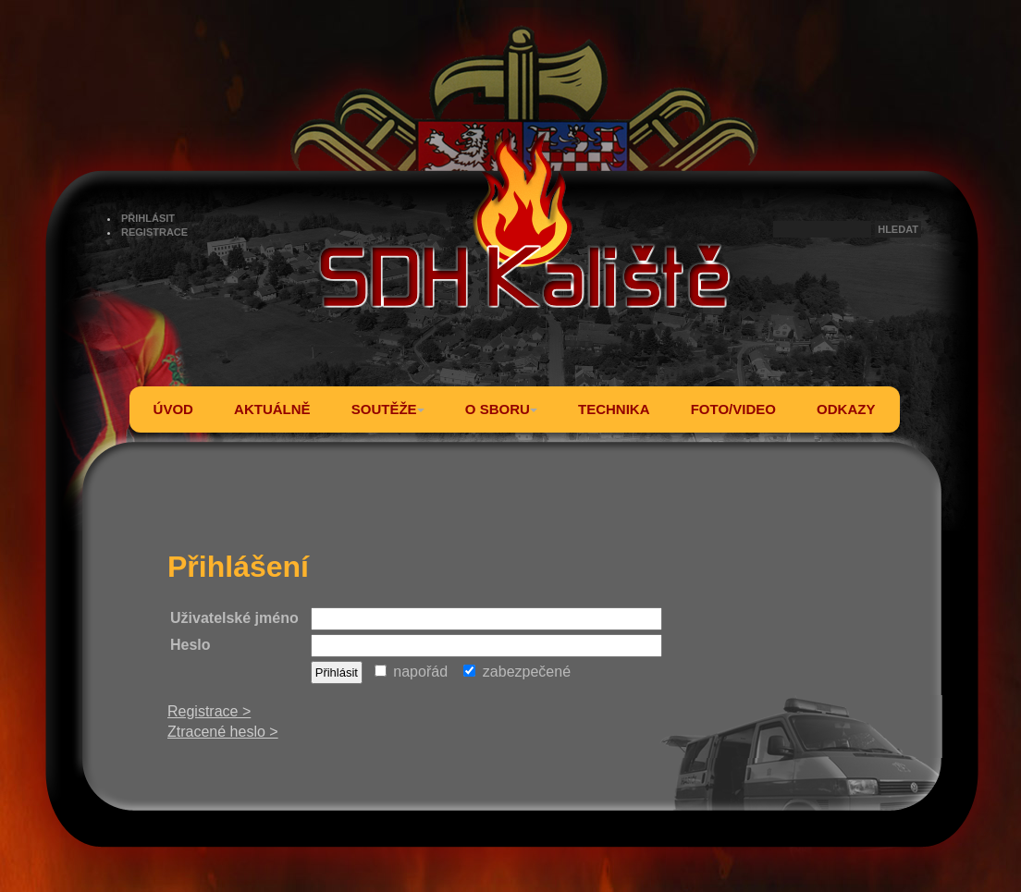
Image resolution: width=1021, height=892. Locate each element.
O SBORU (501, 409)
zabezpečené (517, 671)
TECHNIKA (614, 409)
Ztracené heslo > (222, 731)
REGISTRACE (154, 232)
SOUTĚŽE (387, 409)
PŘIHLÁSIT (148, 218)
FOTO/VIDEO (733, 409)
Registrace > (209, 711)
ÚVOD (173, 409)
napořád (411, 671)
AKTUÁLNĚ (272, 409)
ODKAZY (846, 409)
